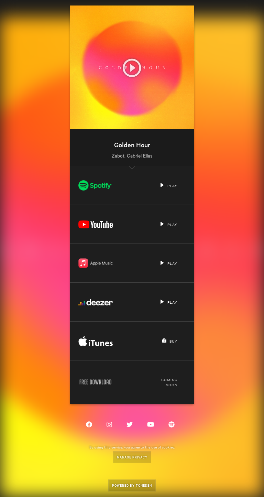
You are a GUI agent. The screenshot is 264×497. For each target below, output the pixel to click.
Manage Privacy (132, 457)
